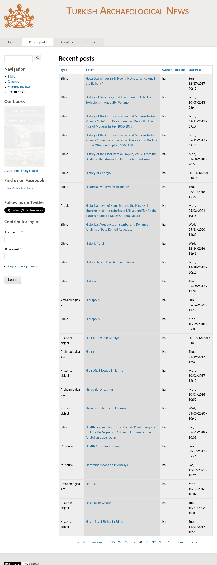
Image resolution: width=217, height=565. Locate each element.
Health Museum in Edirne (103, 446)
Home (11, 42)
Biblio (11, 76)
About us (67, 42)
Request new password (23, 266)
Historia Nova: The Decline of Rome (110, 262)
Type (64, 70)
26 (113, 542)
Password (13, 249)
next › (182, 542)
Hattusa (91, 484)
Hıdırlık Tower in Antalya (102, 338)
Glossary (13, 82)
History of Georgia (98, 173)
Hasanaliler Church (99, 503)
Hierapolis (93, 300)
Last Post (195, 70)
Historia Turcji (95, 243)
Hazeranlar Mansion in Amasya (107, 465)
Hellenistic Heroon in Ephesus (106, 408)
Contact (92, 42)
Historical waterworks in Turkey (107, 187)
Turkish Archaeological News (127, 10)
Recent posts (38, 42)
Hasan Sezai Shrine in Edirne (105, 522)
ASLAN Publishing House (21, 171)
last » (193, 542)
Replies (180, 70)
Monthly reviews (19, 87)
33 (160, 542)
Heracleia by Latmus (99, 389)
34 (167, 542)
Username (14, 232)
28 (126, 542)
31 (147, 542)
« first (81, 542)
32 (154, 542)
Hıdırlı (90, 352)
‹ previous (95, 542)
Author (167, 70)
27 (120, 542)
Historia (91, 281)
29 (133, 542)
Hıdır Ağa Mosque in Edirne (104, 370)
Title (90, 70)
